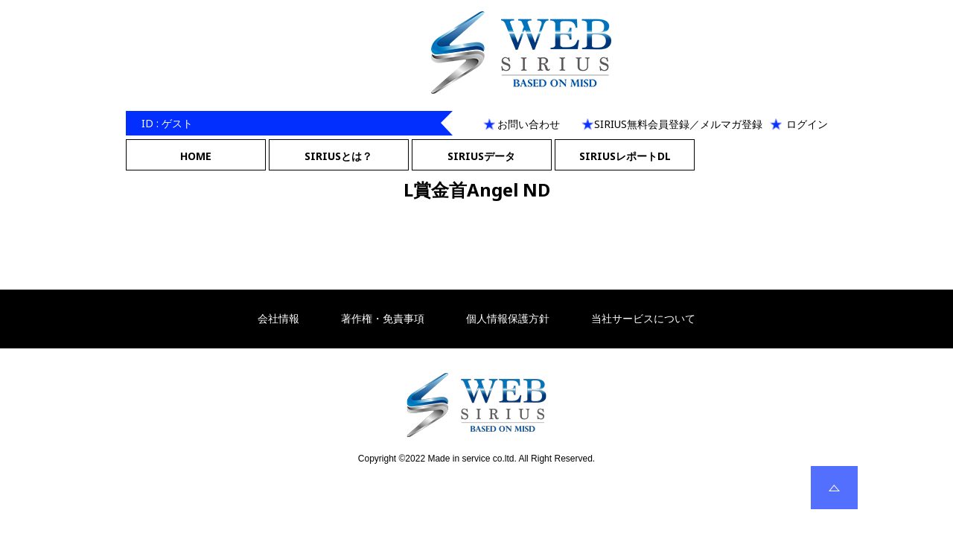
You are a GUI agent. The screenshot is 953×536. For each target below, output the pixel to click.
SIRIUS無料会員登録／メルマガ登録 (678, 124)
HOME (195, 156)
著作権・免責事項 (382, 319)
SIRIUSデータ (481, 156)
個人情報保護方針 (507, 319)
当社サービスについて (643, 319)
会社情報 (278, 319)
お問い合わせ (528, 124)
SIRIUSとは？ (338, 156)
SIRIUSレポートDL (625, 156)
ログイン (807, 124)
